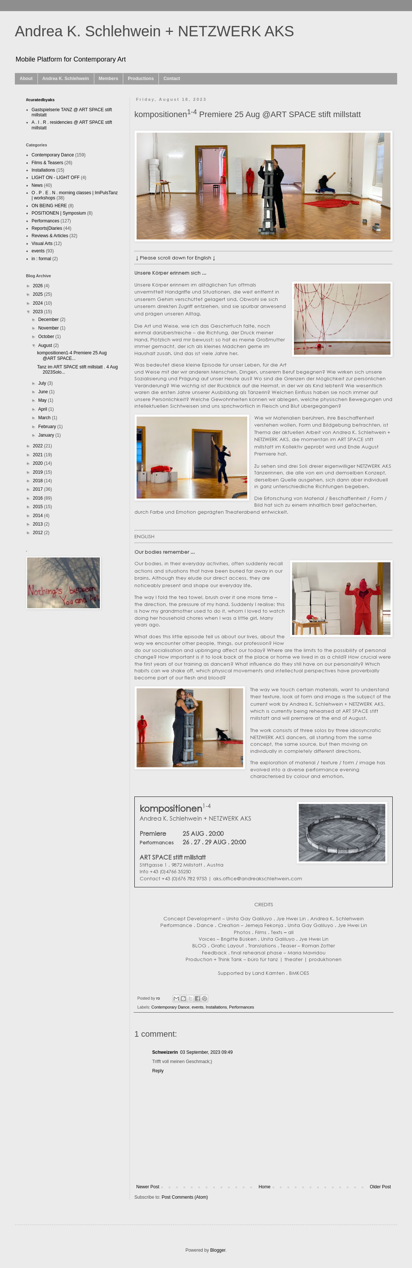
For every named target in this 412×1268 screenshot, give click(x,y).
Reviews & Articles (50, 235)
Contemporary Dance (170, 1007)
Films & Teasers (47, 162)
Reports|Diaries (47, 228)
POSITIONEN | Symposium (59, 213)
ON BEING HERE (49, 205)
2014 (38, 515)
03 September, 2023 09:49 (206, 1052)
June (43, 391)
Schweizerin (165, 1052)
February (47, 426)
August (45, 345)
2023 (38, 311)
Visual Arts (42, 243)
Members (108, 78)
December (49, 319)
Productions (141, 78)
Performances (241, 1007)
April (43, 409)
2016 (38, 498)
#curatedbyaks (40, 99)
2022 (38, 445)
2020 (38, 463)
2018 (38, 480)
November (49, 328)
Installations (216, 1007)
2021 (38, 454)
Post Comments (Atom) (184, 1197)
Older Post (380, 1186)
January (46, 435)
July (43, 383)
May (43, 400)
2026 (38, 285)
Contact (171, 78)
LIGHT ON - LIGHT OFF (56, 177)
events (197, 1007)
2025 (38, 294)
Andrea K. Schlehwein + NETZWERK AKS (154, 31)
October (46, 336)
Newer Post (147, 1186)
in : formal (41, 258)
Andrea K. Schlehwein (65, 78)
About (26, 78)
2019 (38, 472)
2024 (38, 303)
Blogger (217, 1250)
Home (265, 1186)
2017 (38, 489)
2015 (38, 506)
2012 (38, 532)
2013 (38, 524)
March (45, 417)
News (37, 185)
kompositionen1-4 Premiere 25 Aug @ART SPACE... (72, 355)
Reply (158, 1070)
